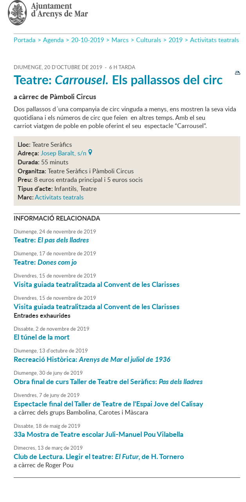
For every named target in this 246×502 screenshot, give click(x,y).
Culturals (148, 40)
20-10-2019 (87, 40)
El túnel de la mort (42, 337)
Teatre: (51, 240)
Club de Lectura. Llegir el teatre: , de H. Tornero (99, 456)
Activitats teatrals (214, 40)
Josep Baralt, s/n (63, 152)
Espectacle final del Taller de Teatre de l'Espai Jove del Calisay (108, 404)
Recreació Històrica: (92, 359)
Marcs (120, 40)
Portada (25, 40)
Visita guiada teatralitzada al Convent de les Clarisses (97, 284)
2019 (176, 40)
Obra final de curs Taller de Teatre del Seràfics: (108, 381)
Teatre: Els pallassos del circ (118, 79)
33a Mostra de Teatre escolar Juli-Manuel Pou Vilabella (98, 434)
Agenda (53, 40)
